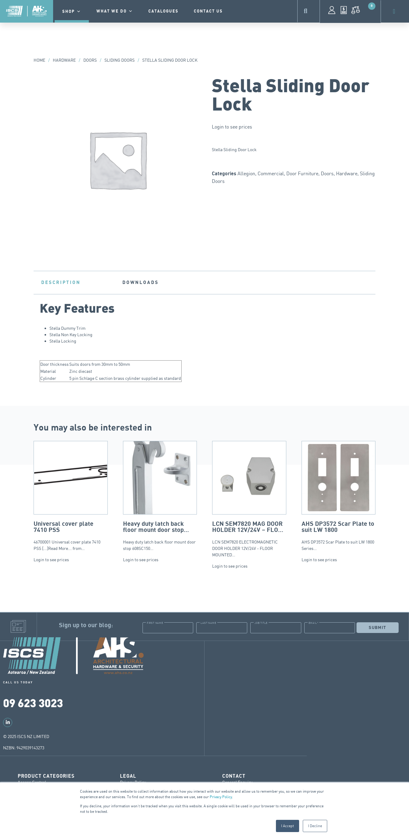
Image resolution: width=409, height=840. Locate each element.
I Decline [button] (315, 826)
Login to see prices (232, 127)
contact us (208, 11)
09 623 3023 (33, 702)
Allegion (246, 173)
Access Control (32, 781)
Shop (71, 11)
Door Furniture (302, 173)
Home (39, 60)
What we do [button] (114, 11)
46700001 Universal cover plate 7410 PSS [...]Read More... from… (71, 496)
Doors (90, 60)
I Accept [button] (287, 826)
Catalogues (163, 11)
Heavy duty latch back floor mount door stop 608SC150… (160, 496)
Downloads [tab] (140, 282)
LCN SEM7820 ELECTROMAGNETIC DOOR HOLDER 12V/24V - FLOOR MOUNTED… (249, 499)
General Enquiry (237, 781)
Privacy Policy (221, 797)
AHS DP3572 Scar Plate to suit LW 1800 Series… (339, 496)
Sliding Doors (119, 60)
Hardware (64, 60)
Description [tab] (61, 282)
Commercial (271, 173)
